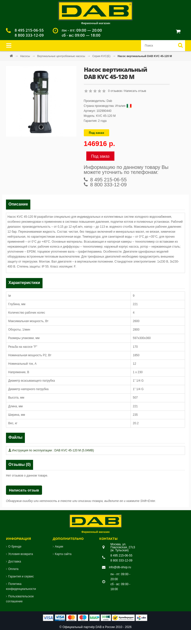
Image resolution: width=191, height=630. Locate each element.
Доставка (14, 561)
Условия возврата (20, 554)
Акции (59, 546)
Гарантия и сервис (21, 576)
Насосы (25, 56)
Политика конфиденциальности (21, 586)
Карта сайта (63, 554)
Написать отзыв (135, 91)
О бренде (14, 546)
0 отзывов (115, 91)
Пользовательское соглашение (20, 599)
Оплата (13, 569)
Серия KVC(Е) (101, 56)
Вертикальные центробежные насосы (61, 56)
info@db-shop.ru (120, 567)
